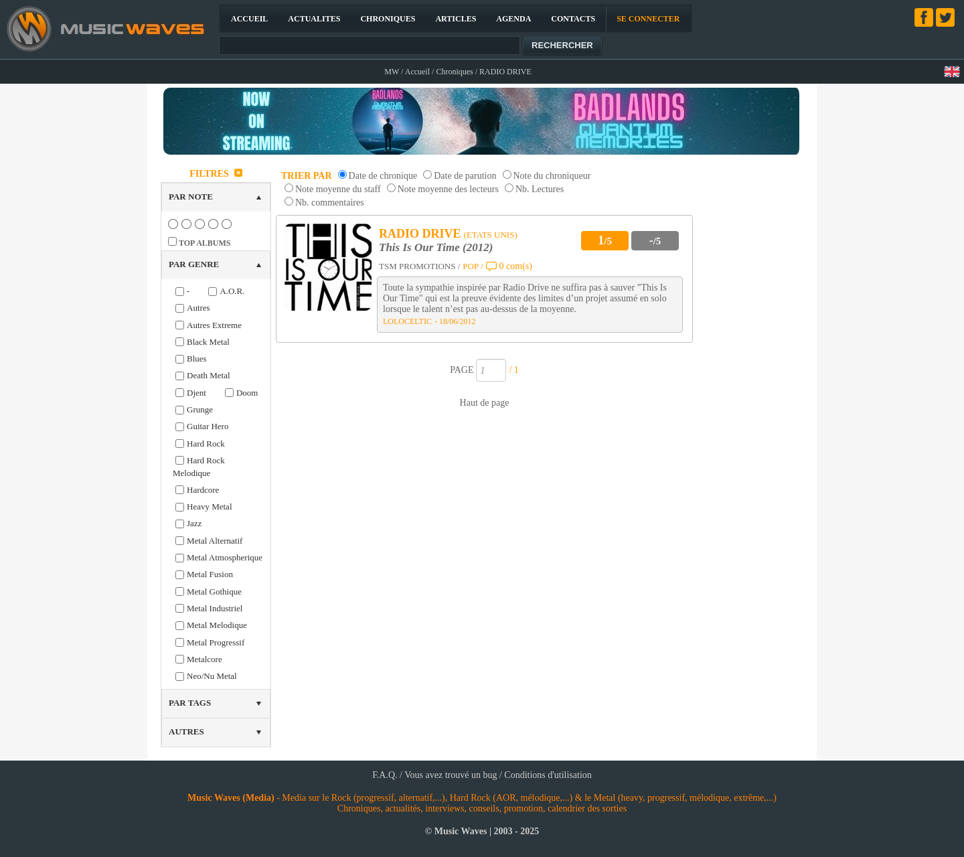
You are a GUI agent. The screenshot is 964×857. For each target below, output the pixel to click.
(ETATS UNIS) (490, 235)
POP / (473, 266)
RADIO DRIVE (420, 233)
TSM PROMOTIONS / (419, 266)
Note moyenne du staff (338, 189)
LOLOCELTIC (407, 321)
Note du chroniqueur (552, 176)
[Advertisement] (753, 364)
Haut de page (484, 403)
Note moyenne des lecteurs (448, 189)
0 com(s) (515, 266)
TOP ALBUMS (204, 243)
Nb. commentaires (329, 203)
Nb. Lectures (539, 189)
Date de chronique (383, 176)
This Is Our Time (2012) (436, 247)
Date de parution (465, 176)
